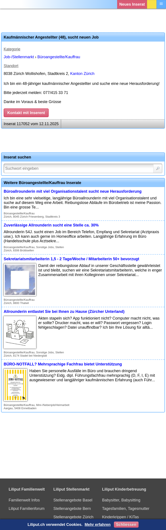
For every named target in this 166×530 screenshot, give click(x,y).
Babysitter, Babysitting (121, 500)
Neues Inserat (132, 4)
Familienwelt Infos (24, 500)
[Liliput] (12, 4)
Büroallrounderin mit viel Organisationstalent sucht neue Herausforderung (73, 191)
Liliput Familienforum (27, 508)
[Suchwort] (83, 168)
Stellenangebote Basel (72, 500)
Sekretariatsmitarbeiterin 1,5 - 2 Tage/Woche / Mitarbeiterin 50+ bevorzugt (71, 259)
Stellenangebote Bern (72, 508)
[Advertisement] (83, 20)
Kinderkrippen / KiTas (120, 517)
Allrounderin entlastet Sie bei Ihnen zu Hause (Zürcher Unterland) (64, 311)
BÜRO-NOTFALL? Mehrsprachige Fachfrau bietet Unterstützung (63, 364)
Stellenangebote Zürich (73, 517)
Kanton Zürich (82, 73)
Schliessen (126, 524)
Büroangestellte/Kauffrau (58, 57)
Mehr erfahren (97, 524)
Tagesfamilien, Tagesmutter (125, 508)
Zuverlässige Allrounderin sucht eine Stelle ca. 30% (51, 225)
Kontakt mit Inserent (26, 113)
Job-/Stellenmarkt (19, 57)
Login (151, 4)
